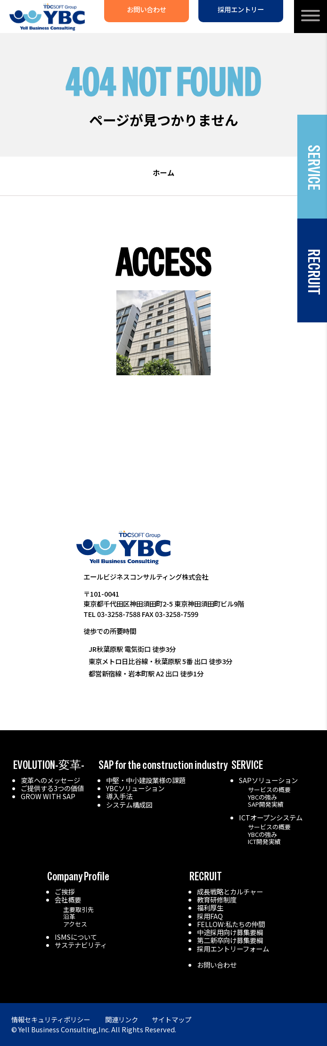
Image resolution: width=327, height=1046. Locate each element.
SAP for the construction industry (163, 765)
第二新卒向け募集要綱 (230, 940)
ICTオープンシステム (270, 817)
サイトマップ (171, 1019)
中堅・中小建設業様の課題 (145, 780)
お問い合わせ (217, 965)
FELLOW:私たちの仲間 (231, 924)
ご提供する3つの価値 (52, 788)
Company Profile (78, 876)
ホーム (163, 172)
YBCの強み (262, 797)
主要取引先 (78, 909)
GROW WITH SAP (48, 796)
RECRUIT (205, 876)
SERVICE (247, 765)
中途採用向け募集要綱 (230, 932)
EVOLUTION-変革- (48, 765)
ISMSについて (76, 937)
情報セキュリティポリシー (50, 1019)
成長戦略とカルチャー (230, 891)
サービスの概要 (269, 789)
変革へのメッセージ (50, 780)
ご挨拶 (64, 891)
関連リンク (121, 1019)
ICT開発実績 (264, 841)
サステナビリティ (81, 945)
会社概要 (68, 899)
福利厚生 (210, 907)
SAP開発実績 (266, 804)
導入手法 (119, 796)
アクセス (75, 923)
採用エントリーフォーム (233, 948)
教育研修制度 (217, 899)
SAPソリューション (268, 780)
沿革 (69, 916)
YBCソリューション (135, 788)
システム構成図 (129, 805)
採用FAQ (210, 916)
